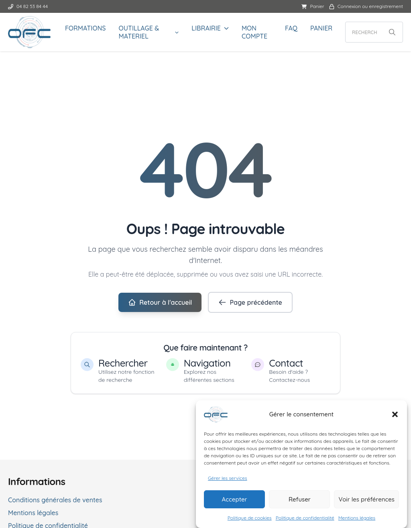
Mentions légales (356, 520)
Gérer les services (227, 480)
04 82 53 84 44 (28, 6)
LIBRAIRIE (206, 28)
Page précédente (250, 302)
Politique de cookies (250, 520)
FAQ (291, 28)
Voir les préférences (366, 501)
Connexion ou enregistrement (366, 6)
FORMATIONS (85, 28)
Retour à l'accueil (160, 302)
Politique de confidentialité (305, 520)
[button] (395, 416)
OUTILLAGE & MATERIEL (139, 32)
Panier (312, 6)
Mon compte (254, 32)
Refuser (300, 501)
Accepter (234, 501)
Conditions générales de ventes (55, 500)
